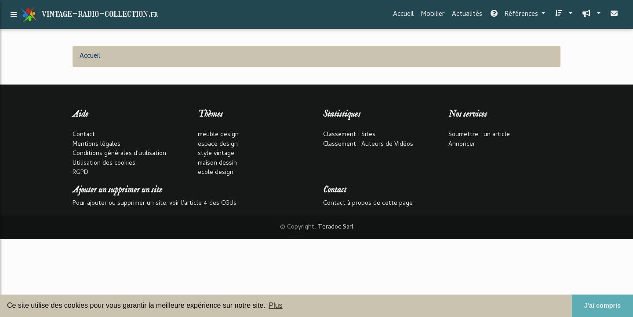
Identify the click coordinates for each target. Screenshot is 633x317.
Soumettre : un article (479, 135)
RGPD (80, 173)
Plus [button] (275, 305)
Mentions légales (96, 145)
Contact (84, 135)
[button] (562, 16)
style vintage (216, 154)
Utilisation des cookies (104, 163)
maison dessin (217, 163)
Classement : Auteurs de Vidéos (368, 145)
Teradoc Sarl (335, 227)
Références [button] (514, 16)
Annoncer (461, 145)
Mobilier (433, 16)
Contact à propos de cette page (368, 204)
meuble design (218, 135)
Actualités (467, 16)
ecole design (215, 173)
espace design (218, 145)
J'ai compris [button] (602, 305)
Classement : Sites (349, 135)
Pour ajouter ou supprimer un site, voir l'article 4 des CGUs (154, 204)
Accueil (403, 16)
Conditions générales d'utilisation (119, 154)
